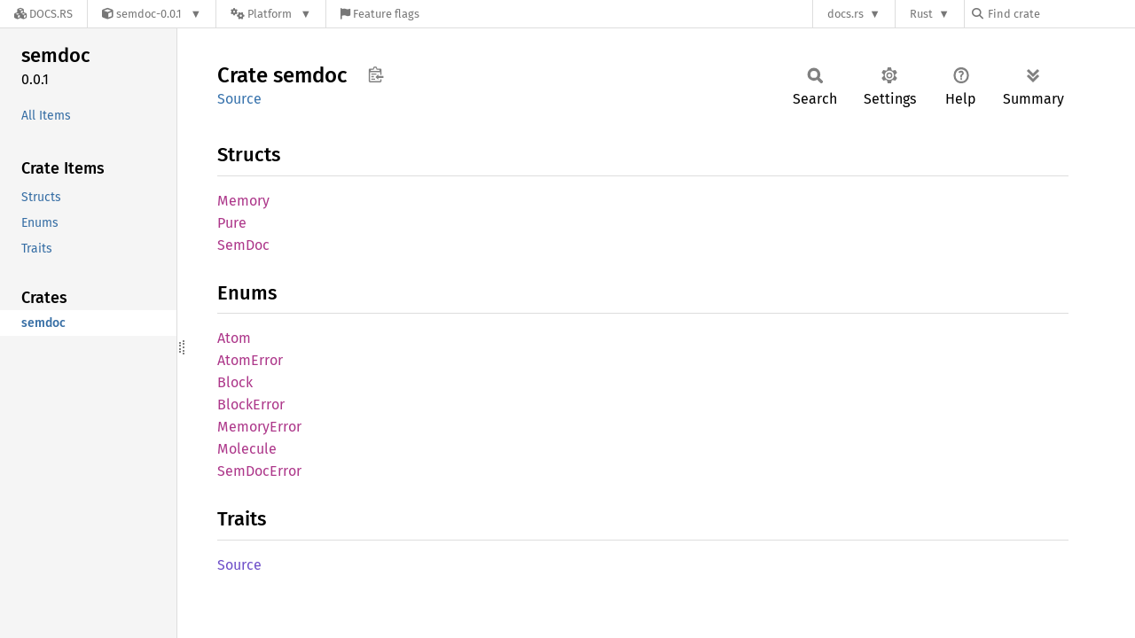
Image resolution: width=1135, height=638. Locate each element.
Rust (921, 13)
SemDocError (259, 471)
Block (235, 382)
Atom (234, 338)
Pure (232, 222)
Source (239, 98)
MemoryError (259, 426)
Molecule (247, 448)
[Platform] (270, 13)
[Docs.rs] (43, 13)
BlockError (251, 404)
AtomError (250, 360)
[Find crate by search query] (1060, 13)
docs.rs (845, 13)
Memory (243, 200)
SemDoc (243, 245)
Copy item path (375, 74)
